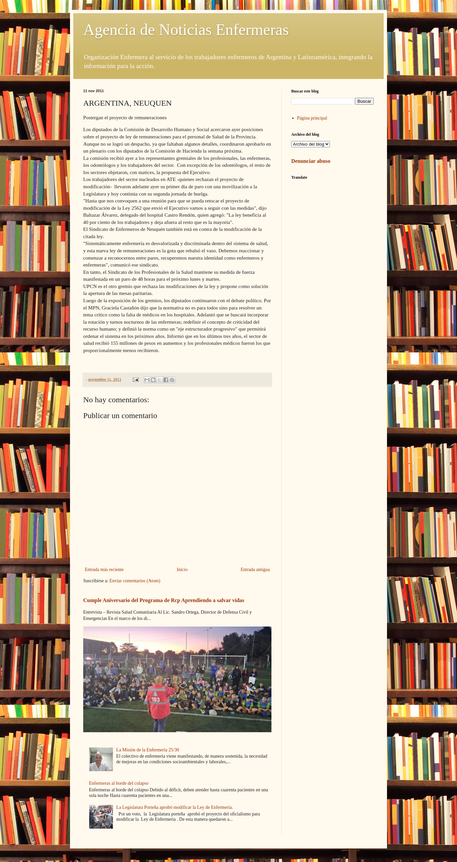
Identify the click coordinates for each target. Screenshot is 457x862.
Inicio (182, 569)
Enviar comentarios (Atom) (134, 580)
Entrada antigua (255, 569)
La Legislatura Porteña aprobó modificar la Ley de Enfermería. (174, 807)
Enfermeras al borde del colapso (119, 783)
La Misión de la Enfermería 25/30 (147, 749)
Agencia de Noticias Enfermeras (186, 29)
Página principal (312, 118)
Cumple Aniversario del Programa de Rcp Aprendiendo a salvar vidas (163, 600)
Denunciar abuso (310, 161)
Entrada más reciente (104, 569)
